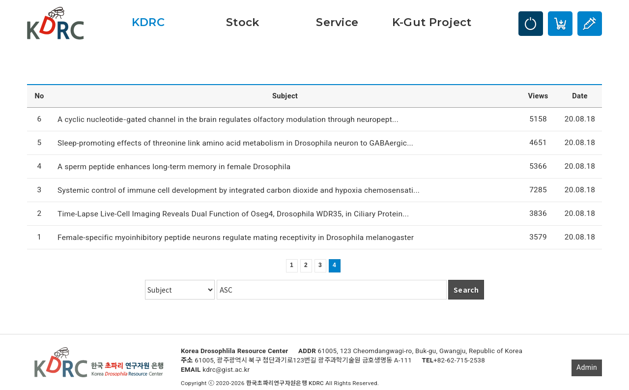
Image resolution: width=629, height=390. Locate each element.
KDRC (148, 22)
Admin (586, 367)
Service (337, 22)
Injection (589, 23)
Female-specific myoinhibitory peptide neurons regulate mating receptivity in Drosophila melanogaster (235, 237)
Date (579, 96)
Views (538, 96)
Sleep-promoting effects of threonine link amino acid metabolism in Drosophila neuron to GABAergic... (235, 143)
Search (466, 290)
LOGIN (530, 23)
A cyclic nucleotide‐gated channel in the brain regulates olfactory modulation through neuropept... (228, 119)
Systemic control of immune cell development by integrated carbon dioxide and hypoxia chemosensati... (238, 190)
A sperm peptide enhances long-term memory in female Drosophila (173, 166)
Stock (242, 22)
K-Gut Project (432, 22)
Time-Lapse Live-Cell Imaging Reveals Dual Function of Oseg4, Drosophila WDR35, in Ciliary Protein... (233, 214)
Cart (560, 23)
